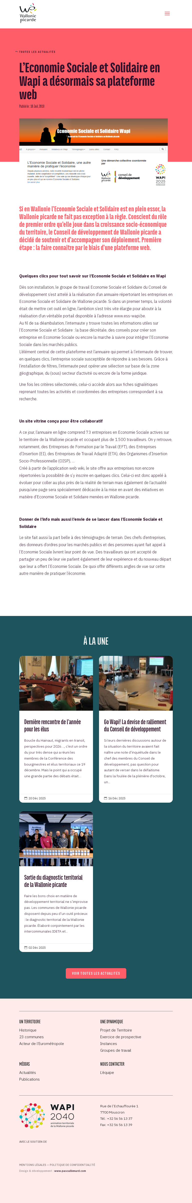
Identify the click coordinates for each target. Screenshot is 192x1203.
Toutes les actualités (37, 51)
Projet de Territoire (116, 1030)
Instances (108, 1043)
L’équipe (107, 1072)
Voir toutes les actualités (96, 973)
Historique (27, 1030)
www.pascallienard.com (70, 1171)
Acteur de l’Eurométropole (41, 1043)
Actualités (27, 1072)
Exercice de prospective (120, 1036)
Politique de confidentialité (72, 1165)
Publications (29, 1079)
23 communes (31, 1036)
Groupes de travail (115, 1050)
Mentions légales (32, 1165)
